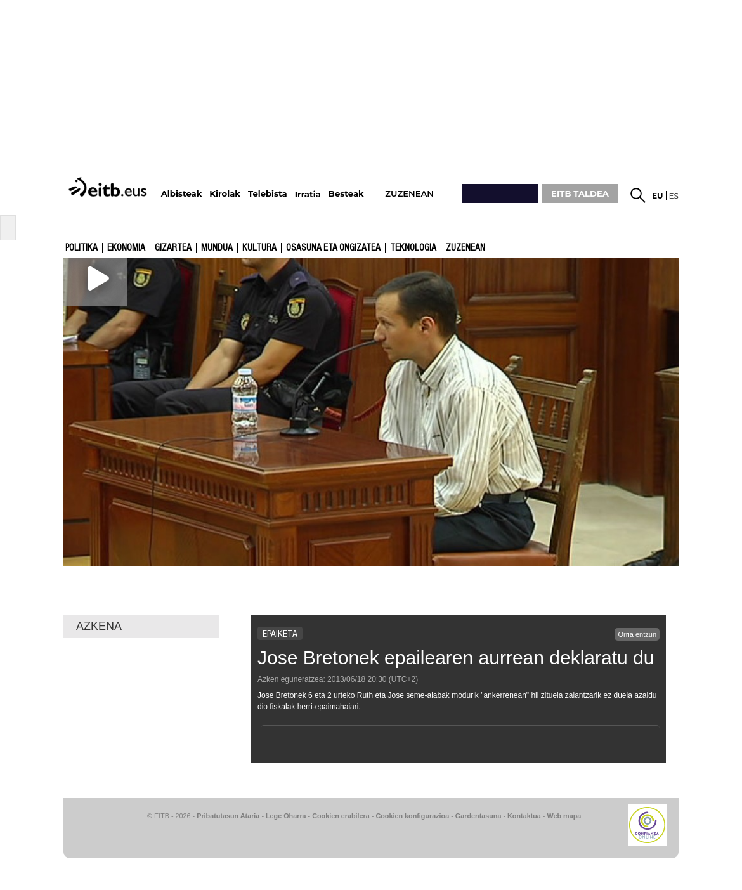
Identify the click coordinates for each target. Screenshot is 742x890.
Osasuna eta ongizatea (333, 248)
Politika (81, 248)
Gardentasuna (478, 816)
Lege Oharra (286, 816)
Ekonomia (126, 248)
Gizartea (173, 248)
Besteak (346, 194)
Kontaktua (524, 816)
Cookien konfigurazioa (412, 816)
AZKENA (99, 626)
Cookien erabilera (341, 816)
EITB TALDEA (580, 193)
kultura (259, 248)
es (674, 195)
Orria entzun (637, 634)
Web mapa (564, 816)
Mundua (217, 248)
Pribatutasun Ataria (228, 816)
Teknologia (413, 248)
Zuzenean (465, 248)
